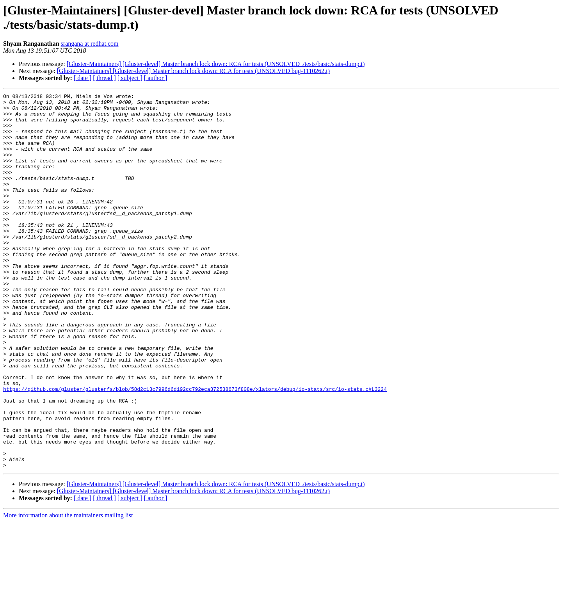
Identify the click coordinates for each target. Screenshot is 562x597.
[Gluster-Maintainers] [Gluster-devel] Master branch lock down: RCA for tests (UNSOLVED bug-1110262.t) (193, 71)
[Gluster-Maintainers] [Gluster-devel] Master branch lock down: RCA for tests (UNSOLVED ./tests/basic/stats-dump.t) (216, 64)
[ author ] (155, 78)
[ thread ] (104, 78)
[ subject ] (129, 78)
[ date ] (82, 78)
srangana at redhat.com (90, 43)
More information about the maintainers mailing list (68, 590)
